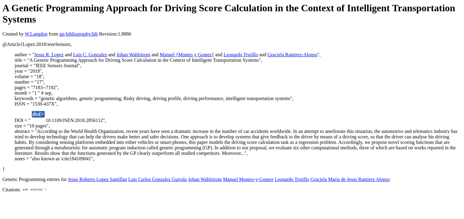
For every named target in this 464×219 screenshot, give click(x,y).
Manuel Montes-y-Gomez (248, 179)
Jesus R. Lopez (48, 54)
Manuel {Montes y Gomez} (187, 54)
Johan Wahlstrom (133, 54)
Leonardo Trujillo (240, 54)
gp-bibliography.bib (78, 33)
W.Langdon (36, 33)
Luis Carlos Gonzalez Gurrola (157, 179)
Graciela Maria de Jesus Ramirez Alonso (350, 179)
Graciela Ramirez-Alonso (293, 54)
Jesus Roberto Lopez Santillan (97, 179)
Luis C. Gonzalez (90, 54)
